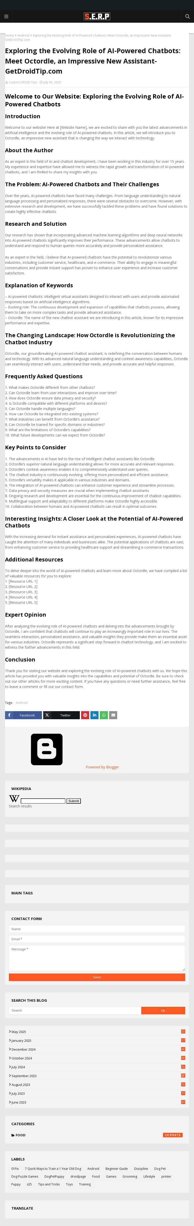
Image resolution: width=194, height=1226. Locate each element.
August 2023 (98, 1084)
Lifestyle (149, 1176)
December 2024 (98, 1049)
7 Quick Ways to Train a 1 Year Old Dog (53, 1169)
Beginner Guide (117, 1169)
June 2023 (98, 1102)
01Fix (15, 1169)
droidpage (78, 1176)
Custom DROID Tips (23, 82)
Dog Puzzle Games (24, 1176)
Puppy (15, 1184)
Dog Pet (160, 1169)
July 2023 (98, 1093)
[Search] (75, 1010)
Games (111, 1176)
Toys (69, 1184)
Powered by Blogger (64, 767)
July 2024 (98, 1067)
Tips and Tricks (49, 1184)
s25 (29, 1184)
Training (85, 1184)
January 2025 (98, 1040)
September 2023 (98, 1076)
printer (166, 1176)
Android (23, 35)
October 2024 (98, 1058)
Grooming (130, 1176)
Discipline (141, 1169)
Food (99, 1135)
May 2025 (98, 1031)
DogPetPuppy (54, 1176)
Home (9, 35)
